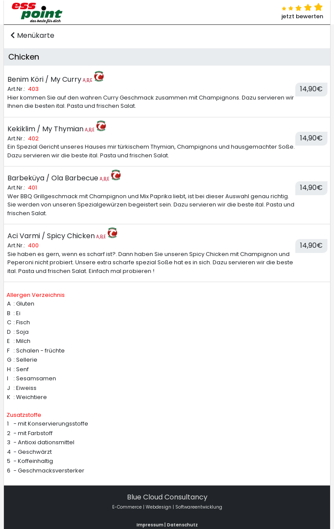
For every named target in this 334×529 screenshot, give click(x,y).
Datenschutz (182, 525)
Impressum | (151, 525)
